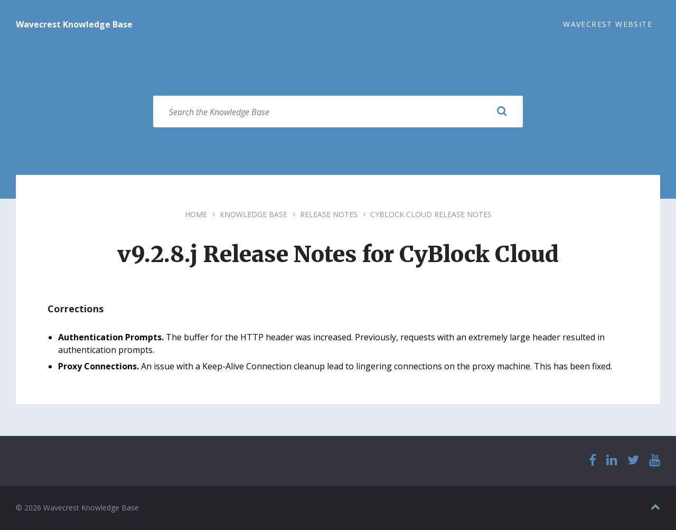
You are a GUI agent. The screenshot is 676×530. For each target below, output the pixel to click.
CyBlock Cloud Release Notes (431, 214)
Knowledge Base (253, 214)
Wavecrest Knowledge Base (74, 24)
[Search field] (338, 111)
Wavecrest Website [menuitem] (607, 24)
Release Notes (329, 214)
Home (196, 214)
